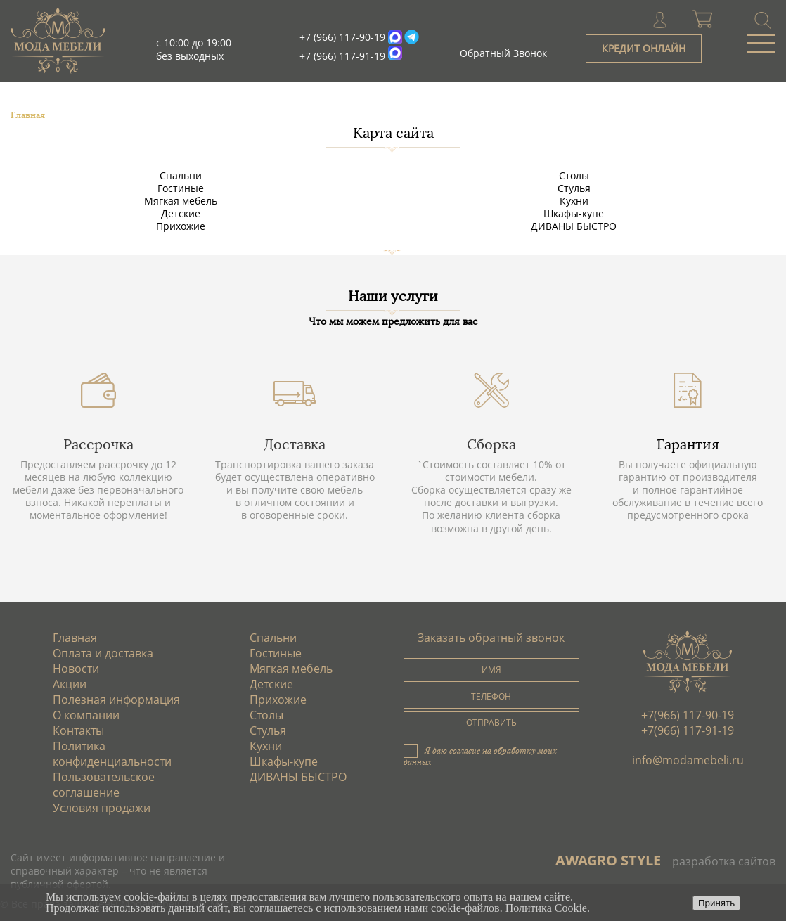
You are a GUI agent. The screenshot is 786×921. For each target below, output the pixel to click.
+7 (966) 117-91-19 (342, 56)
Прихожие (180, 226)
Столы (574, 175)
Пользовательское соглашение (104, 784)
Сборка (491, 444)
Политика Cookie (546, 908)
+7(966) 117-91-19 (687, 730)
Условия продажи (101, 808)
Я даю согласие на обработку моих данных (480, 756)
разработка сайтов (723, 861)
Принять (716, 903)
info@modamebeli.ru (688, 760)
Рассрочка (98, 444)
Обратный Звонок (503, 53)
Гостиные (180, 188)
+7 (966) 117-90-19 (342, 37)
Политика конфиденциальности (112, 753)
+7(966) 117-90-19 (687, 715)
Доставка (295, 444)
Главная (75, 637)
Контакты (78, 730)
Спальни (181, 175)
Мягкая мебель (180, 200)
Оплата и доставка (103, 653)
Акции (69, 684)
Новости (76, 668)
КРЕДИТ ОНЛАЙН (643, 48)
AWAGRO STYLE (608, 860)
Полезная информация (116, 699)
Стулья (574, 188)
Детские (180, 213)
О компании (86, 715)
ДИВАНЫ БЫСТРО (574, 226)
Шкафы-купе (573, 213)
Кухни (574, 200)
